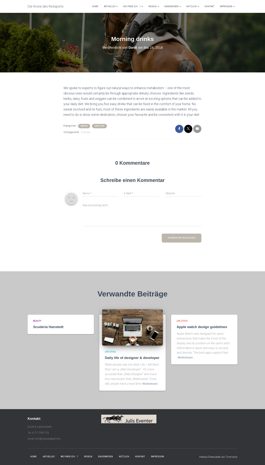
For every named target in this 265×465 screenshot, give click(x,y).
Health (84, 126)
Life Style (99, 126)
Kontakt (209, 6)
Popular (85, 132)
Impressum (227, 6)
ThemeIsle (231, 456)
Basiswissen (173, 6)
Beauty (37, 321)
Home (95, 6)
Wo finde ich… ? (133, 6)
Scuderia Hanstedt (48, 327)
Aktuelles (111, 6)
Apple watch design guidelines (202, 327)
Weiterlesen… (150, 383)
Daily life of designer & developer (132, 358)
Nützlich (192, 6)
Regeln (154, 6)
